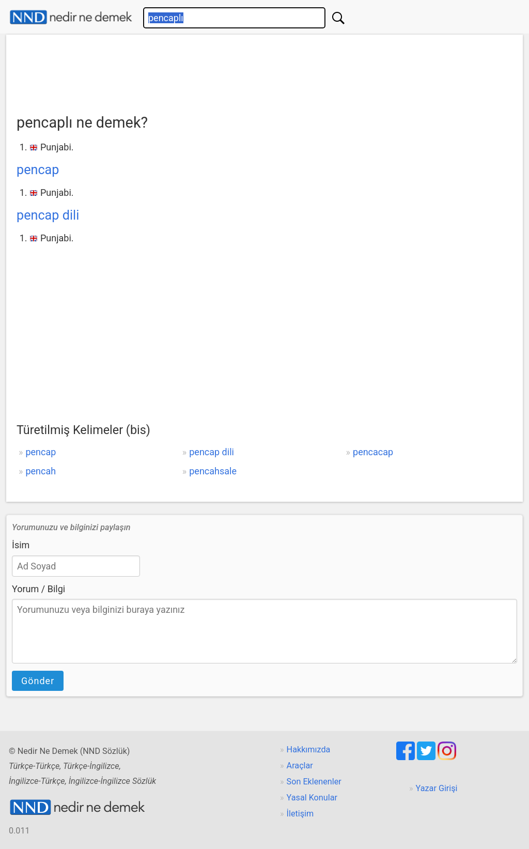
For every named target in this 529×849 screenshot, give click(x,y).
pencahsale (213, 471)
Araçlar (300, 765)
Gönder (37, 680)
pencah (40, 471)
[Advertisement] (264, 71)
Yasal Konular (312, 797)
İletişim (300, 814)
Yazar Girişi (437, 788)
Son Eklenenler (314, 781)
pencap (38, 169)
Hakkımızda (309, 749)
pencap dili (48, 215)
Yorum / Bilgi (38, 588)
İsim (20, 544)
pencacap (373, 451)
